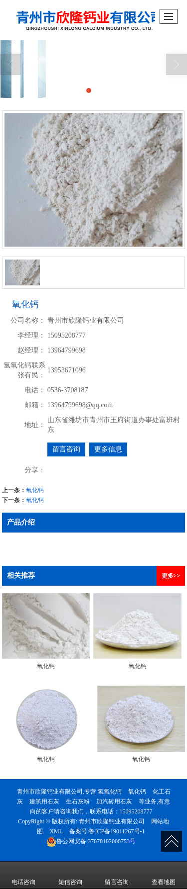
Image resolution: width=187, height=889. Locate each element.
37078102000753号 (91, 841)
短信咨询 (70, 875)
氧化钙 (35, 490)
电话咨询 (23, 875)
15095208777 (136, 811)
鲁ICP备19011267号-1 (117, 831)
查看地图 (164, 875)
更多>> (171, 575)
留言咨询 (66, 449)
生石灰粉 (78, 801)
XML (56, 831)
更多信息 (108, 449)
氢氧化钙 (110, 791)
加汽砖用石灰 (114, 801)
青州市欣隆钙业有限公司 (112, 821)
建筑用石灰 (44, 801)
